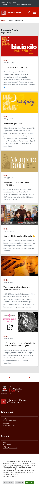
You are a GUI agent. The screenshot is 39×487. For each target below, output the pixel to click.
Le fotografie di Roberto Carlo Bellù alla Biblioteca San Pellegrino (19, 344)
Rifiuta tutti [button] (19, 482)
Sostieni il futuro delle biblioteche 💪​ (19, 236)
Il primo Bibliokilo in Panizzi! (15, 67)
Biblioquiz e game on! (12, 123)
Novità (5, 60)
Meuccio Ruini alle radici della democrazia (16, 183)
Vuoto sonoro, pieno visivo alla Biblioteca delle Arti (16, 288)
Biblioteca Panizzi (14, 12)
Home (3, 20)
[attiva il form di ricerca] (29, 12)
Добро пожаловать (26, 5)
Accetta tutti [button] (29, 482)
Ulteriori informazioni (9, 476)
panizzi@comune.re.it (10, 448)
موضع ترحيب (12, 5)
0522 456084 (7, 444)
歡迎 (18, 5)
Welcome (5, 5)
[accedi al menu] (34, 12)
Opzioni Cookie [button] (8, 482)
